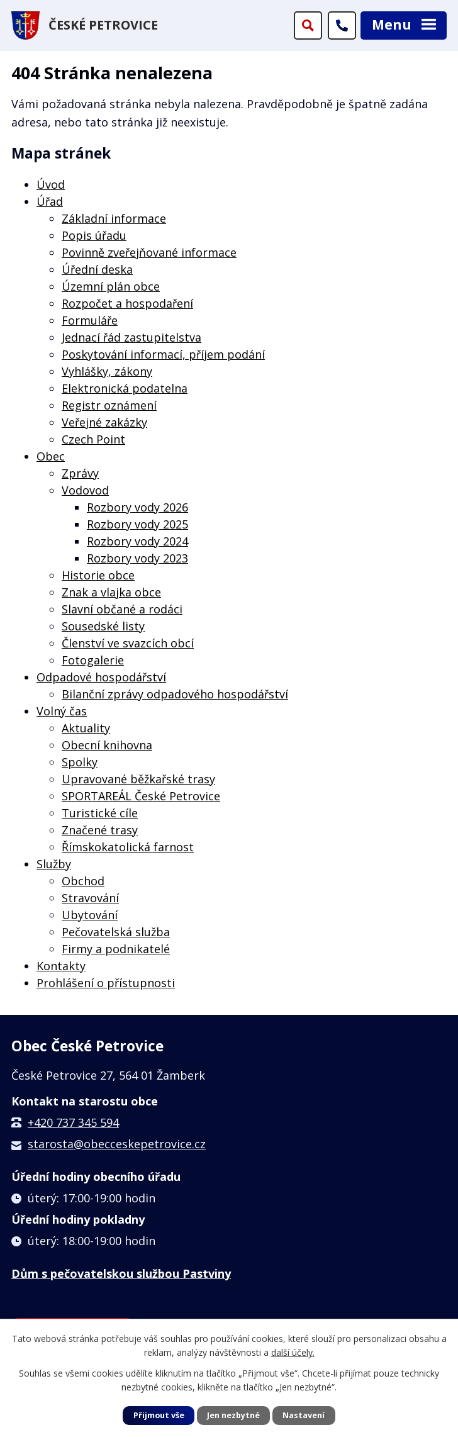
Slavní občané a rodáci (122, 609)
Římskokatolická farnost (128, 846)
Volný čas (61, 710)
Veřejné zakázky (104, 422)
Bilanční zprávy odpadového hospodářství (175, 694)
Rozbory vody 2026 (137, 507)
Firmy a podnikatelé (116, 948)
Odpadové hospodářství (101, 677)
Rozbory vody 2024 (137, 541)
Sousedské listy (103, 626)
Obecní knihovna (107, 744)
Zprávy (80, 473)
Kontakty (61, 965)
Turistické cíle (100, 812)
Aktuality (86, 727)
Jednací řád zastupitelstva (131, 337)
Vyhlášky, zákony (107, 371)
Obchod (83, 880)
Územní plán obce (111, 286)
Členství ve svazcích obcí (128, 643)
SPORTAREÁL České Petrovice (141, 795)
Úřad (49, 201)
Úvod (50, 184)
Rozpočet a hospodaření (127, 303)
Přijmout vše (158, 1415)
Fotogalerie (93, 660)
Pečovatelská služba (116, 931)
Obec (50, 456)
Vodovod (85, 490)
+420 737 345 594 (73, 1122)
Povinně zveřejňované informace (149, 252)
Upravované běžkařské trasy (138, 778)
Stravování (90, 897)
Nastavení (303, 1415)
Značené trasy (100, 829)
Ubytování (90, 914)
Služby (53, 863)
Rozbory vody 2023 (137, 558)
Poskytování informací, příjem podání (163, 354)
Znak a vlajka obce (111, 592)
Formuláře (90, 320)
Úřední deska (97, 269)
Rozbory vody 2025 (137, 524)
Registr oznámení (109, 405)
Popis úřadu (94, 235)
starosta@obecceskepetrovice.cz (117, 1143)
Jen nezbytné (233, 1415)
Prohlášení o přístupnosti (105, 982)
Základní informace (114, 218)
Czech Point (93, 439)
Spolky (80, 761)
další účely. (293, 1352)
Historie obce (98, 575)
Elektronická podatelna (124, 388)
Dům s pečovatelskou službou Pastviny (121, 1273)
